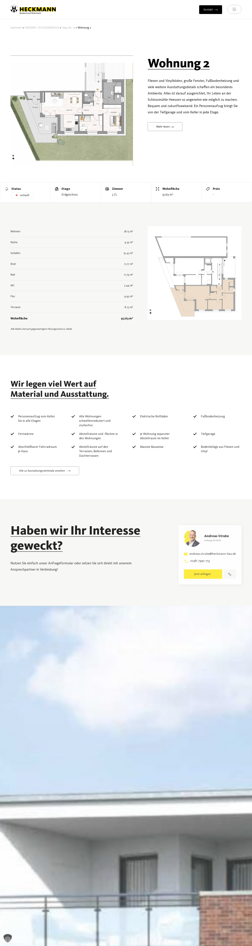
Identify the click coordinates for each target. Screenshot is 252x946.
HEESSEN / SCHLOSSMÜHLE (42, 27)
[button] (7, 938)
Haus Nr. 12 (68, 27)
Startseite (16, 27)
